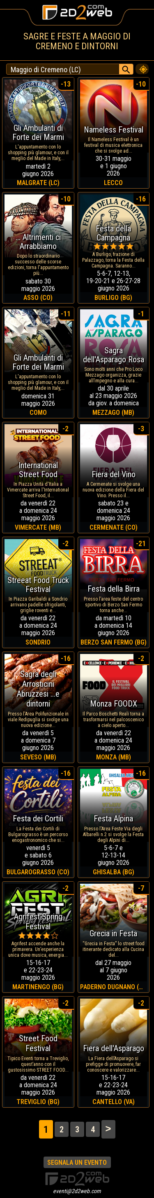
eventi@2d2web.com (77, 1191)
